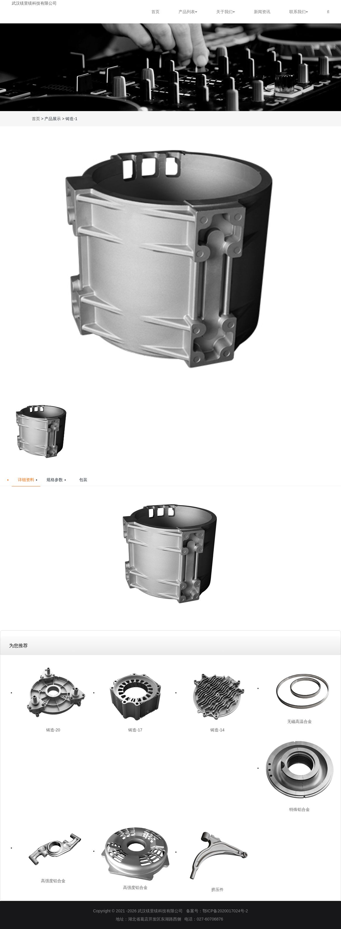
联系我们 (298, 11)
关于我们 (225, 11)
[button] (334, 260)
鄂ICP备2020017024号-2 (225, 911)
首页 (155, 11)
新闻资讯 (262, 11)
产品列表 (188, 11)
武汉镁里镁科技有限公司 (34, 3)
